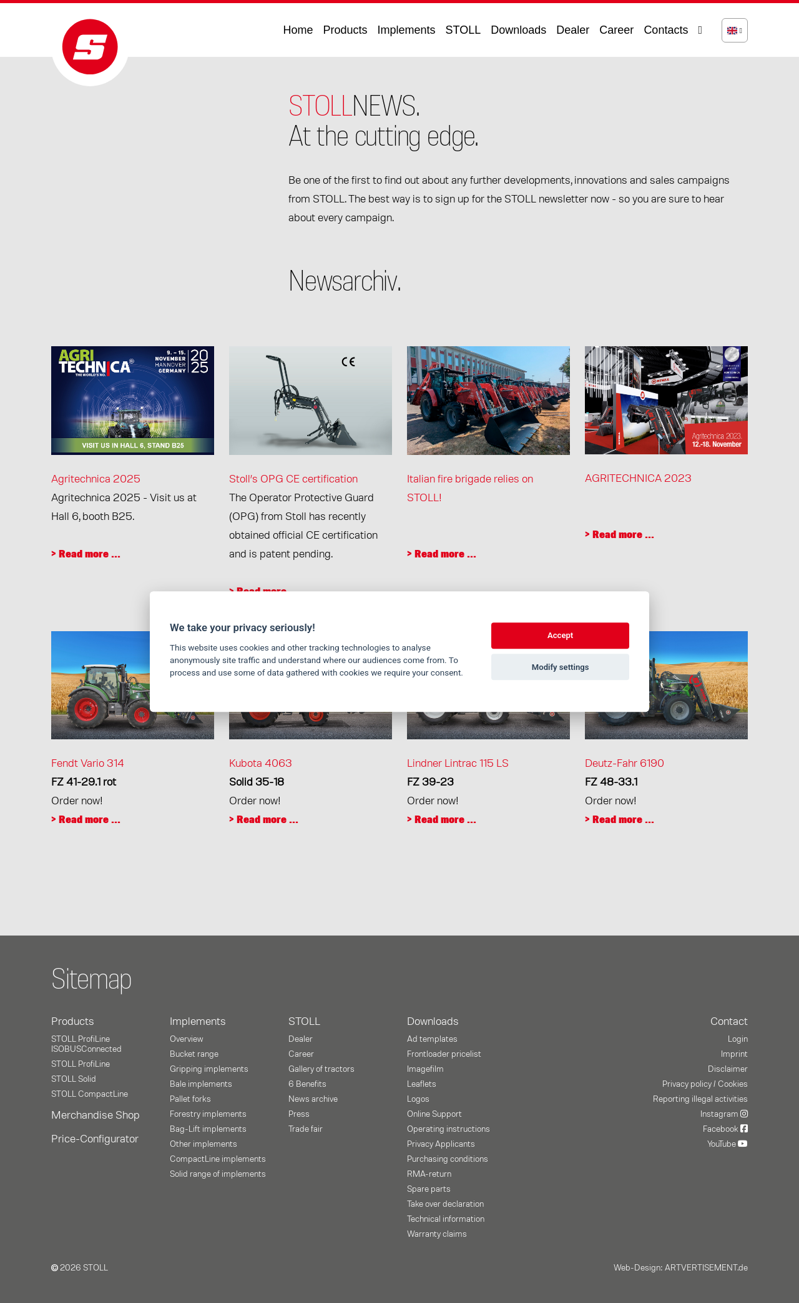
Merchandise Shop (95, 1115)
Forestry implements (208, 1114)
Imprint (734, 1054)
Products (345, 30)
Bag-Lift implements (208, 1129)
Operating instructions (448, 1129)
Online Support (434, 1114)
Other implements (203, 1144)
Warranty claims (437, 1234)
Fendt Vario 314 (87, 763)
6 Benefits (307, 1084)
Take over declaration (445, 1204)
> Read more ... (85, 554)
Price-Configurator (95, 1139)
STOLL (463, 30)
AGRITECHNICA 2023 (638, 478)
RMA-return (429, 1174)
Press (299, 1114)
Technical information (445, 1219)
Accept (560, 636)
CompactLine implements (218, 1159)
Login (738, 1039)
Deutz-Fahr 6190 (624, 763)
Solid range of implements (218, 1174)
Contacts (666, 30)
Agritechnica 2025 (95, 479)
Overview (186, 1039)
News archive (313, 1099)
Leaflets (421, 1084)
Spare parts (429, 1189)
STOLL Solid (73, 1079)
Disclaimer (728, 1069)
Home (298, 30)
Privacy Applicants (441, 1144)
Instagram (724, 1114)
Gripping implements (209, 1069)
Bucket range (194, 1054)
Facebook (725, 1129)
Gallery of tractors (321, 1069)
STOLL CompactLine (89, 1094)
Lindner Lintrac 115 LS (458, 763)
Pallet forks (190, 1099)
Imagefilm (425, 1069)
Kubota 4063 (260, 763)
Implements (407, 30)
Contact (729, 1021)
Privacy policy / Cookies (705, 1084)
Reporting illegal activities (700, 1099)
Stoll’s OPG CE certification (293, 479)
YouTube (727, 1144)
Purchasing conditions (447, 1159)
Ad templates (432, 1039)
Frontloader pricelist (444, 1054)
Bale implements (201, 1084)
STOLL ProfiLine (80, 1064)
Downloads (518, 30)
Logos (418, 1099)
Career (616, 30)
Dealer (572, 30)
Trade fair (305, 1129)
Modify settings (560, 667)
